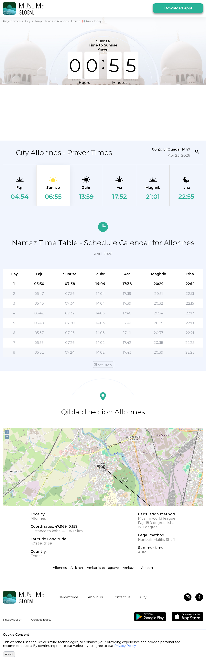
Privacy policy (12, 619)
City (27, 21)
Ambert (147, 568)
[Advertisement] (83, 112)
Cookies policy (41, 619)
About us (95, 597)
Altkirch (76, 568)
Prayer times (11, 21)
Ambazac (130, 568)
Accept (9, 654)
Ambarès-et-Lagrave (103, 568)
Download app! (178, 8)
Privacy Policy (125, 646)
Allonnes (60, 568)
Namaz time (68, 597)
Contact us (121, 597)
